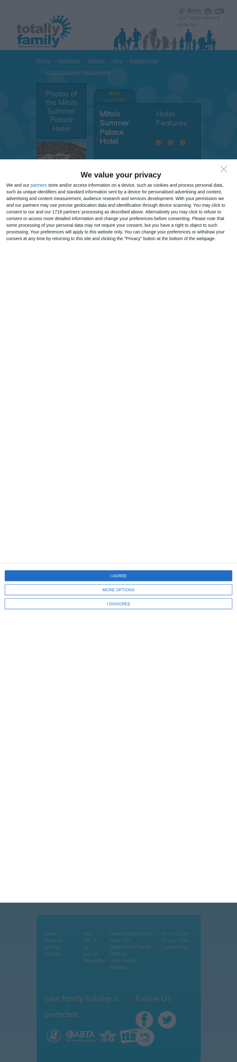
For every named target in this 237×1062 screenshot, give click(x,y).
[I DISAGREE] (225, 171)
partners (39, 185)
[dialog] (118, 531)
